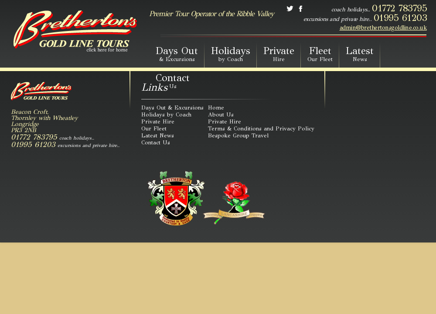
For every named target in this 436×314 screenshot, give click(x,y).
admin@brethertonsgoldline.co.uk (383, 28)
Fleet (320, 53)
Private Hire (157, 121)
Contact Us (155, 142)
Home (216, 107)
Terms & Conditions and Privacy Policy (261, 128)
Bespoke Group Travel (238, 135)
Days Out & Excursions (172, 107)
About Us (221, 114)
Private (278, 53)
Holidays (230, 53)
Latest (360, 53)
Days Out (177, 53)
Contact (173, 81)
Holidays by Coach (166, 114)
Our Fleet (154, 128)
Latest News (157, 135)
